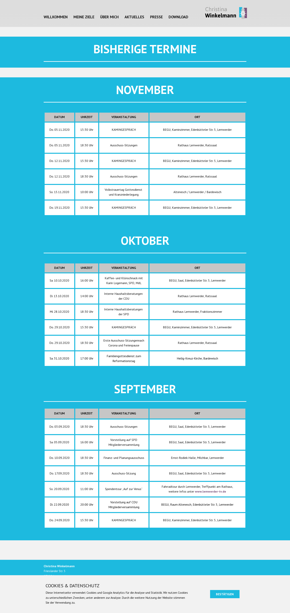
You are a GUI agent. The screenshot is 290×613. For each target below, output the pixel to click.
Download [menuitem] (178, 16)
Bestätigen (225, 594)
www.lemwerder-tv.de (210, 491)
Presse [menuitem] (156, 16)
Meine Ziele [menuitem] (83, 16)
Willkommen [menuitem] (56, 16)
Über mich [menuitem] (109, 16)
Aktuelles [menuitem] (134, 16)
